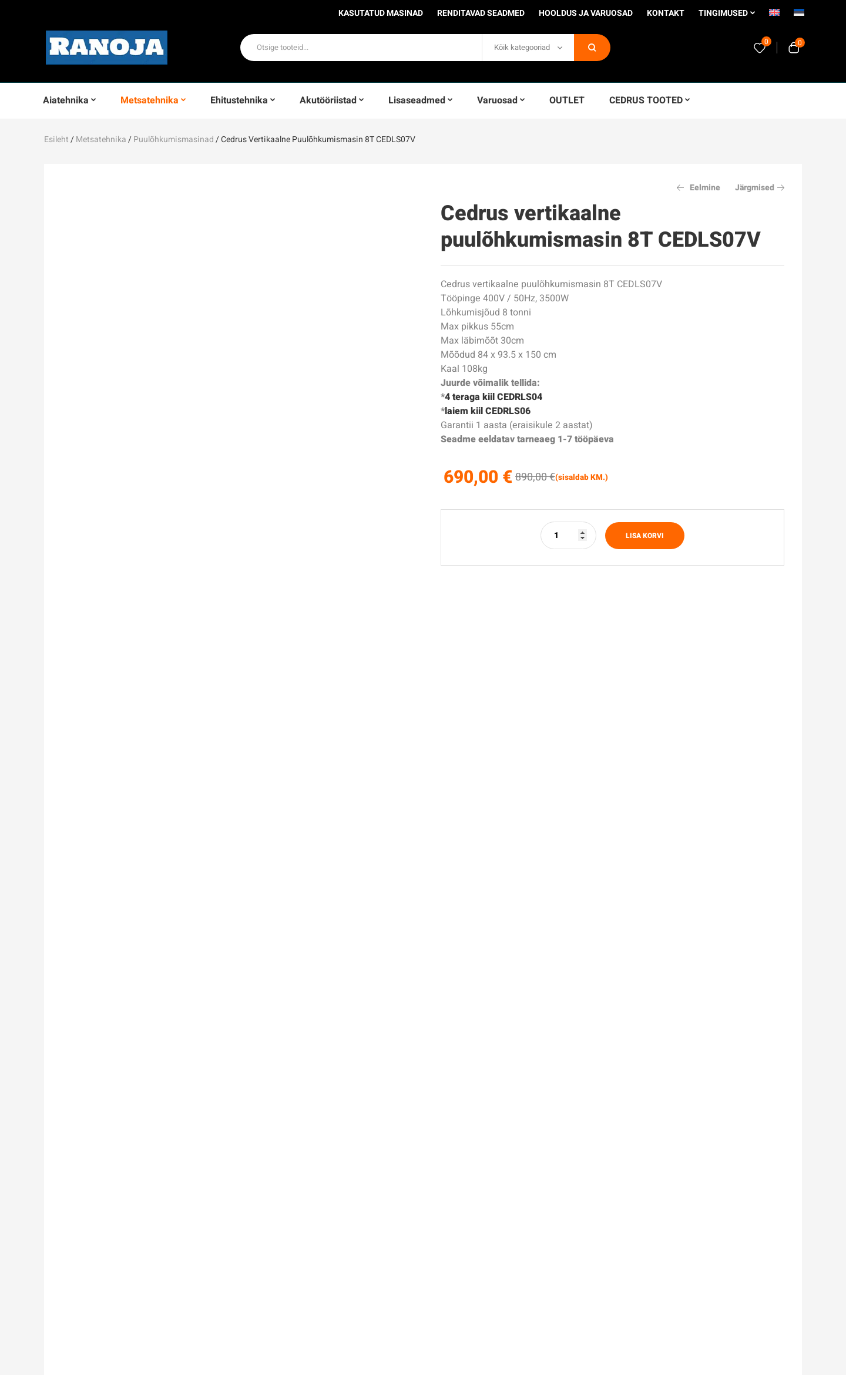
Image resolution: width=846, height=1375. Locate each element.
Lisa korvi (645, 535)
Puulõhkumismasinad (173, 139)
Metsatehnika (101, 139)
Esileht (56, 139)
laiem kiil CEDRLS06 (488, 411)
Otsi (592, 47)
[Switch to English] (774, 16)
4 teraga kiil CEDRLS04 (493, 397)
